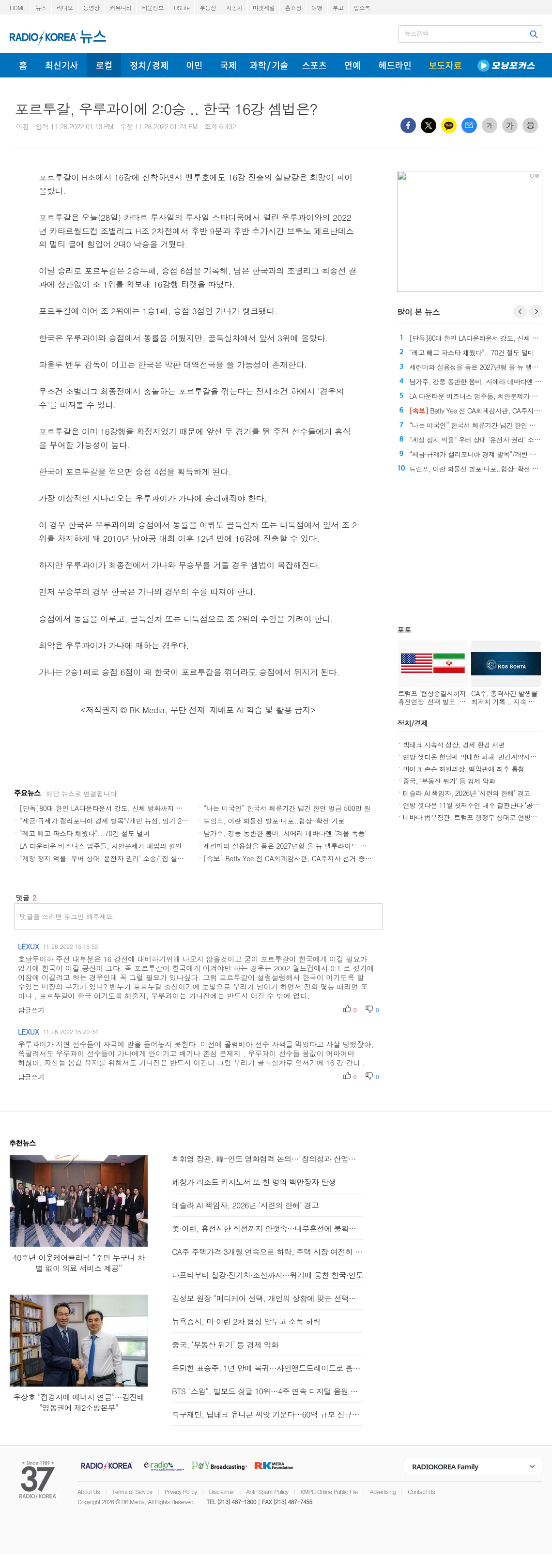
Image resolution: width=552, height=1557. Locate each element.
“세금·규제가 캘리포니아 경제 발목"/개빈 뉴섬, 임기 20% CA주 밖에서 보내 (133, 820)
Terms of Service (132, 1491)
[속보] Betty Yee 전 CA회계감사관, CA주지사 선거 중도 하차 (295, 858)
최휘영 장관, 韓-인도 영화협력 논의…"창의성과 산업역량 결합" (267, 1158)
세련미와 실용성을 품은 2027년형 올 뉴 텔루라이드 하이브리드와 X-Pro (311, 846)
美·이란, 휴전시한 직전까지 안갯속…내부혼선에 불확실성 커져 (267, 1228)
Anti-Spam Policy (267, 1491)
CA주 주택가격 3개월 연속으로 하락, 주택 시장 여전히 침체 (267, 1251)
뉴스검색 (416, 33)
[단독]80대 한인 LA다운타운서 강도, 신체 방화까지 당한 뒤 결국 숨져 (124, 808)
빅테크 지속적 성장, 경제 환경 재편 (454, 744)
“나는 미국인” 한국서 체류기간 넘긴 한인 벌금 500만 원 (286, 808)
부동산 (207, 7)
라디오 (65, 7)
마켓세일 (264, 7)
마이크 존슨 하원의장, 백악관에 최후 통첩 (463, 769)
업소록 (361, 7)
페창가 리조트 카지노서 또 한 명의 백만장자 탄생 (254, 1182)
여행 (316, 7)
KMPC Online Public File (329, 1491)
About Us (88, 1491)
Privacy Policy (181, 1491)
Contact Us (421, 1491)
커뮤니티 (121, 7)
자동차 (234, 7)
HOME (17, 7)
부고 (338, 7)
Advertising (383, 1491)
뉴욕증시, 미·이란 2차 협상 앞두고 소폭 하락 (246, 1321)
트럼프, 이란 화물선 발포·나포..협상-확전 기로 (274, 820)
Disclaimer (221, 1491)
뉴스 (40, 7)
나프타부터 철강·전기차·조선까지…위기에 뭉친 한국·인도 (267, 1275)
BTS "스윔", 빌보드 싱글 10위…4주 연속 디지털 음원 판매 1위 (267, 1391)
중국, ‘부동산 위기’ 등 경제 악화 (449, 781)
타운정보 (153, 7)
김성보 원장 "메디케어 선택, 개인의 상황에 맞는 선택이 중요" (267, 1298)
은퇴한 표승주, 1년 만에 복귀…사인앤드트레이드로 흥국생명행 (267, 1368)
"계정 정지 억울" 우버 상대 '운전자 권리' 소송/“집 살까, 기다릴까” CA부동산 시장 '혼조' (151, 858)
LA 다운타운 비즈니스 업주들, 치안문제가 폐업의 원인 (100, 846)
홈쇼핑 (293, 7)
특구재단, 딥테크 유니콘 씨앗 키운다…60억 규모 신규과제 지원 (267, 1414)
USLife (181, 7)
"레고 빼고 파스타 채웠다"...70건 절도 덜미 (84, 833)
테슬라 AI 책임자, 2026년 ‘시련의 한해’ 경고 (466, 793)
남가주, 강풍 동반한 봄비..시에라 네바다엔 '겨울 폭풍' (285, 833)
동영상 (91, 7)
